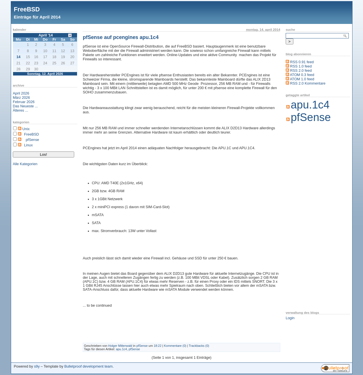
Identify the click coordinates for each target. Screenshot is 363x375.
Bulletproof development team (88, 366)
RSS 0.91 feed (302, 62)
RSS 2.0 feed (301, 70)
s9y (37, 366)
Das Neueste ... (25, 106)
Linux (28, 145)
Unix (26, 129)
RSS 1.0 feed (301, 66)
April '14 (46, 35)
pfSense (32, 140)
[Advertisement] (308, 217)
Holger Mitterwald (120, 345)
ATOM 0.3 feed (302, 75)
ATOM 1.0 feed (302, 79)
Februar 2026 (24, 102)
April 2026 (21, 93)
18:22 (157, 345)
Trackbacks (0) (199, 345)
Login (290, 318)
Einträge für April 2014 (37, 17)
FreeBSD (27, 9)
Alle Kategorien (25, 164)
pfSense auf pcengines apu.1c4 (121, 37)
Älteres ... (20, 110)
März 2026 (21, 97)
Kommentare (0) (175, 345)
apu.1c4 (121, 349)
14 (18, 57)
